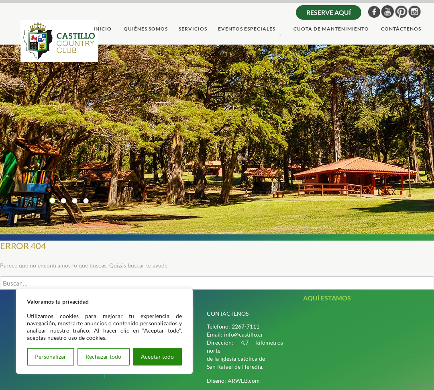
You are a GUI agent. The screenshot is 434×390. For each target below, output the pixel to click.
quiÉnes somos (146, 29)
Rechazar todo (103, 356)
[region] (104, 331)
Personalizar (50, 356)
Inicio (103, 29)
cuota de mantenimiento (331, 29)
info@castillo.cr (243, 334)
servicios (193, 29)
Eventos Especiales (246, 29)
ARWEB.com (244, 380)
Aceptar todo (157, 356)
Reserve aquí (328, 12)
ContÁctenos (401, 29)
